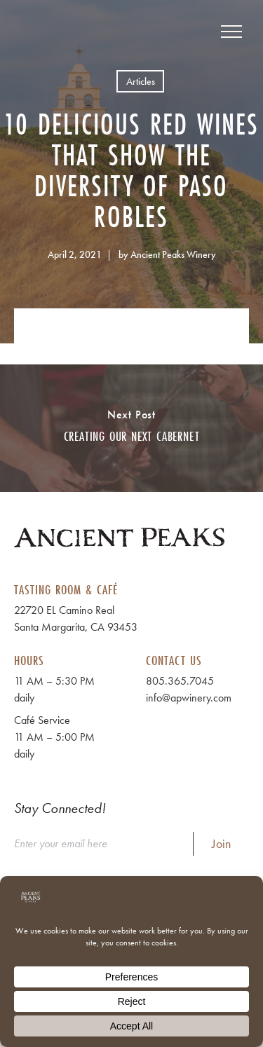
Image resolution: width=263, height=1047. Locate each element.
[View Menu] (231, 31)
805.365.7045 (180, 680)
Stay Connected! (60, 808)
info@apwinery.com (188, 697)
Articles (140, 81)
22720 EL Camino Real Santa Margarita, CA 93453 (75, 618)
